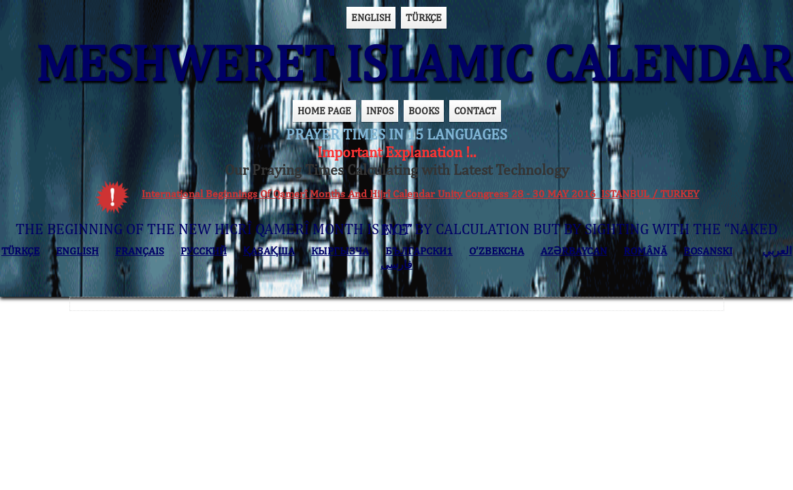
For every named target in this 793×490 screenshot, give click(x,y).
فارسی (396, 264)
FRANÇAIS (139, 250)
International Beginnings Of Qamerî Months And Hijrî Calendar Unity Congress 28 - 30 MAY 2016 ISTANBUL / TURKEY (420, 193)
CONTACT (475, 110)
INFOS (379, 110)
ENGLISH (371, 17)
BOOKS (423, 110)
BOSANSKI (707, 250)
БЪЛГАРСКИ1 (419, 250)
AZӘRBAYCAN (573, 250)
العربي (777, 250)
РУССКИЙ (203, 250)
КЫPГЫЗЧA (340, 250)
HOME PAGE (324, 110)
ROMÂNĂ (645, 250)
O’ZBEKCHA (496, 250)
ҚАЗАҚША (269, 250)
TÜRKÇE (424, 17)
